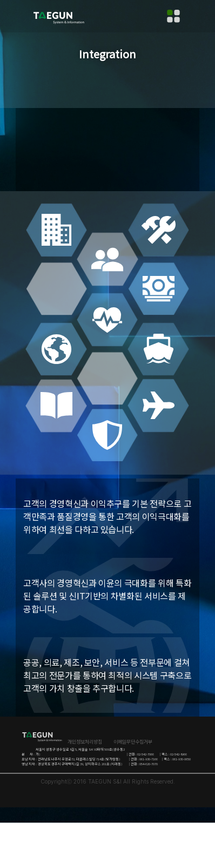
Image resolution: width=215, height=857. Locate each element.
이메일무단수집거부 (132, 741)
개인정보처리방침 (85, 741)
